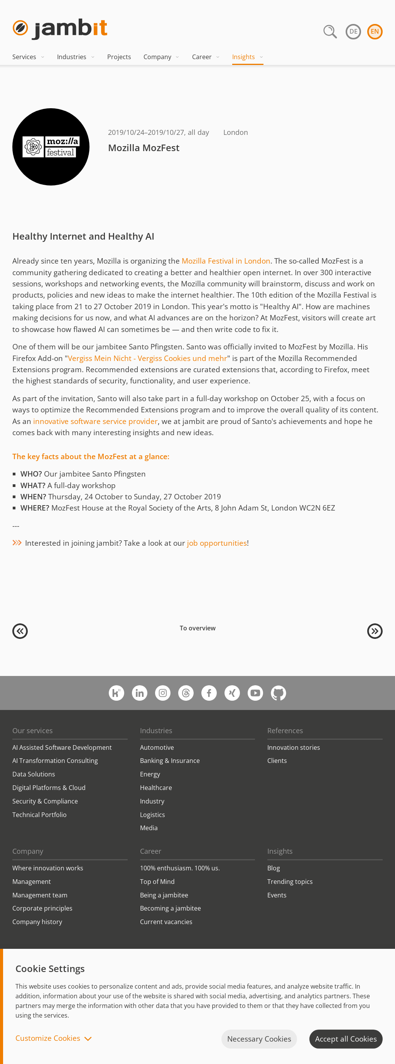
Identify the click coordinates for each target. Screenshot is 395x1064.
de (353, 31)
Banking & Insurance (170, 760)
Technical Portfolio (39, 814)
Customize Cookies (47, 1038)
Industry (152, 801)
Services (28, 57)
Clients (277, 760)
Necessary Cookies (259, 1039)
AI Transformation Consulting (55, 760)
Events (277, 895)
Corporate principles (42, 908)
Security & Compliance (45, 801)
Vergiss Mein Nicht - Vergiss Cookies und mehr (147, 358)
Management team (40, 895)
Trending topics (290, 881)
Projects (119, 57)
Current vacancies (166, 922)
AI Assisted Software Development (62, 747)
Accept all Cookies (346, 1039)
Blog (273, 868)
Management (31, 881)
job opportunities (217, 543)
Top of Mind (157, 881)
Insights (247, 57)
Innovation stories (293, 747)
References (285, 730)
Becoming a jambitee (170, 908)
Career (206, 57)
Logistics (152, 814)
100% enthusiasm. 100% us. (180, 868)
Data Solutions (33, 774)
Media (149, 828)
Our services (32, 730)
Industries (76, 57)
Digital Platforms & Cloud (49, 787)
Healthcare (156, 787)
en (375, 31)
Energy (150, 774)
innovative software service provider (95, 421)
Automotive (157, 747)
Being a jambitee (164, 895)
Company (161, 57)
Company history (37, 922)
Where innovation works (47, 868)
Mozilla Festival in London (226, 261)
